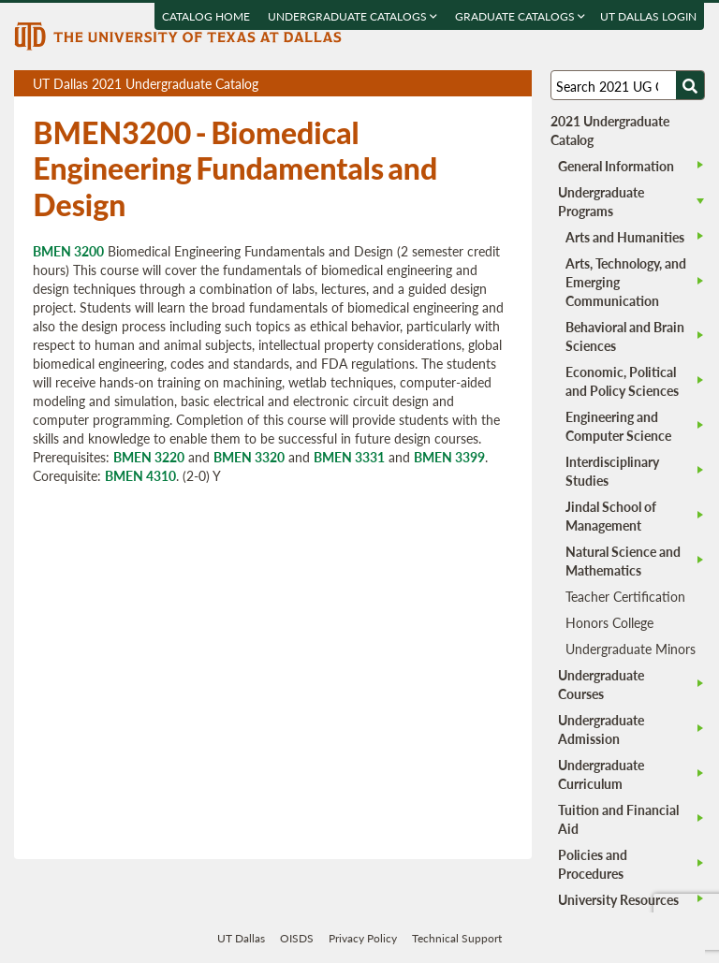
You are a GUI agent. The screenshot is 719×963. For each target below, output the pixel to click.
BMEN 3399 (449, 456)
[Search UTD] (690, 85)
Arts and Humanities (624, 236)
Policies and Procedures (592, 864)
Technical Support (457, 938)
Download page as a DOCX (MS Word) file (471, 84)
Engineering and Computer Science (618, 426)
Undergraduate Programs (601, 201)
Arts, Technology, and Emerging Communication (625, 282)
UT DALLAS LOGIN (649, 16)
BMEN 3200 (68, 250)
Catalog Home (207, 16)
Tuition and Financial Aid (618, 819)
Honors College (609, 622)
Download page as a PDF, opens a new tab (450, 84)
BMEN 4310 (140, 475)
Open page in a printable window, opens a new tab (493, 84)
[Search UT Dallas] (627, 85)
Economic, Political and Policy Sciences (622, 381)
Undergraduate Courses (601, 684)
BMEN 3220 (148, 456)
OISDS (297, 938)
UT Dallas (241, 938)
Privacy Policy (363, 938)
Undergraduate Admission (601, 729)
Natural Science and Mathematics (623, 560)
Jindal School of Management (610, 515)
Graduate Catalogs (521, 16)
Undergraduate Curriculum (601, 774)
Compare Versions (514, 84)
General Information (616, 165)
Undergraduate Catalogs (353, 16)
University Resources (618, 899)
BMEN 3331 (349, 456)
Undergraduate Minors (630, 648)
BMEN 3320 (249, 456)
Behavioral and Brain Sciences (624, 336)
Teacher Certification (625, 596)
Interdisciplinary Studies (612, 470)
